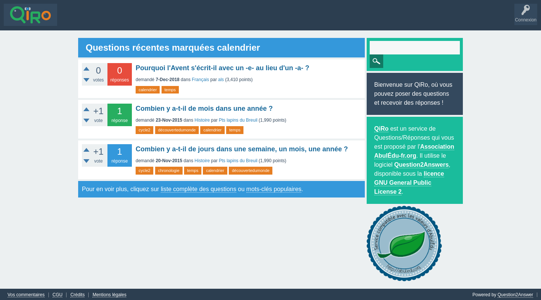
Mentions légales (109, 293)
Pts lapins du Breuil (238, 119)
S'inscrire (263, 20)
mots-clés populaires (274, 188)
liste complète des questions (198, 188)
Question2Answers (421, 164)
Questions (73, 20)
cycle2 (144, 129)
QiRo (381, 128)
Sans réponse (105, 20)
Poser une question (207, 20)
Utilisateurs (167, 20)
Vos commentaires (26, 293)
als (221, 78)
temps (170, 88)
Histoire (202, 119)
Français (200, 78)
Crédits (77, 293)
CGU (58, 293)
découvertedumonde (177, 129)
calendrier (148, 88)
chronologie (169, 169)
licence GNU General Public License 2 (409, 182)
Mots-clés (138, 20)
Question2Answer (515, 293)
